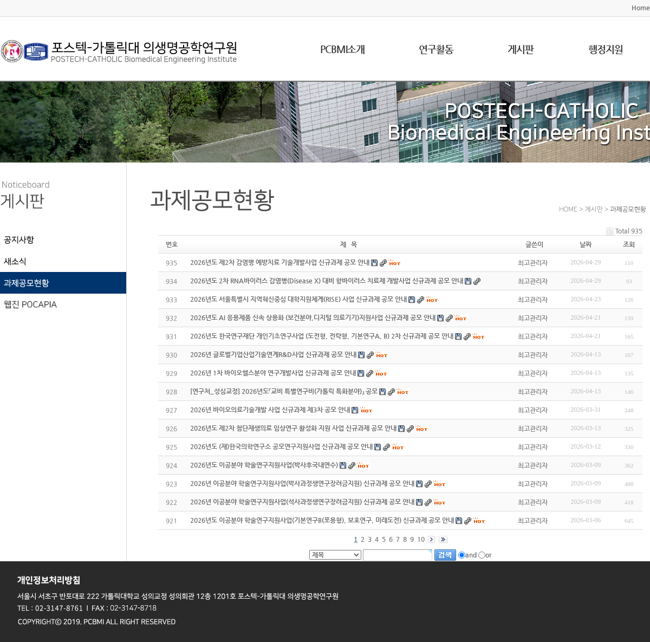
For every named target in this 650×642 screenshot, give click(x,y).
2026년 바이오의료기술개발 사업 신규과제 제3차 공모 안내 (270, 409)
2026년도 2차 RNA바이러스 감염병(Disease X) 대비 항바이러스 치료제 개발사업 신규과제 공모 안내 (326, 280)
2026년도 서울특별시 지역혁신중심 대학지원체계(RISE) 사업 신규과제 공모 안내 (298, 299)
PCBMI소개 (342, 49)
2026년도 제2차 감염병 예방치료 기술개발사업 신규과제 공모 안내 (279, 262)
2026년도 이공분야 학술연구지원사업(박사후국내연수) (264, 465)
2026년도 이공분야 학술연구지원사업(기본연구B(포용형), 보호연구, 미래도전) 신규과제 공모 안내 (322, 520)
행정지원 (605, 49)
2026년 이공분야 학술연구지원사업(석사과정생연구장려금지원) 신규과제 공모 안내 (302, 501)
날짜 (586, 244)
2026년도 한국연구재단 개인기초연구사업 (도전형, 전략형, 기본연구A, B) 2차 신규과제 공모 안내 (321, 336)
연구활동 (436, 49)
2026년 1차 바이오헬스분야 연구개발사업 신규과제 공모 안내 (273, 373)
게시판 (521, 49)
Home (641, 7)
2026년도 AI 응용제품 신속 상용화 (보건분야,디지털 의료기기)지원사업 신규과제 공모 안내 (312, 317)
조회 (629, 244)
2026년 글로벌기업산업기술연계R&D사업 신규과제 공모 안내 (273, 354)
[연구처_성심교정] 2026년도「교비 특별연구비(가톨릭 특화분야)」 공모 (284, 391)
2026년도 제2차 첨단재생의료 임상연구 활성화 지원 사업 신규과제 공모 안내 (293, 428)
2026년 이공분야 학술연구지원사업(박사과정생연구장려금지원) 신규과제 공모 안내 (302, 483)
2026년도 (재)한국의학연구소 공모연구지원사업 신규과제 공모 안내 (281, 446)
